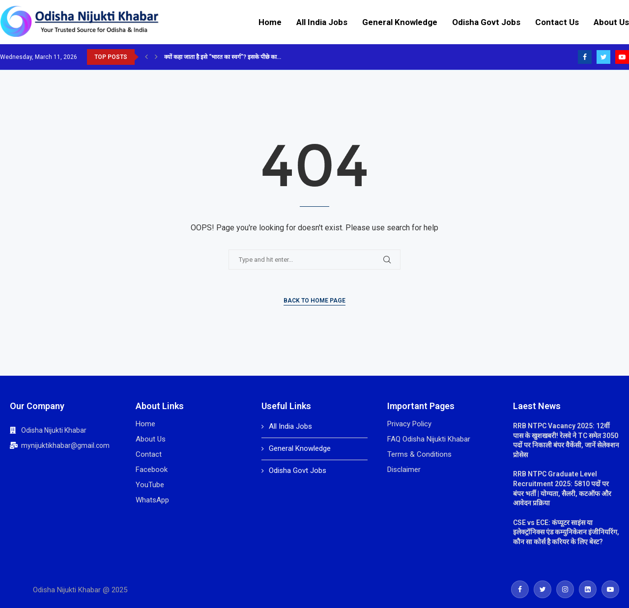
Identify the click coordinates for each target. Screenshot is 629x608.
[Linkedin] (587, 589)
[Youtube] (622, 57)
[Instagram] (565, 589)
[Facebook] (585, 57)
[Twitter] (603, 57)
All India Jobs (321, 22)
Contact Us (557, 22)
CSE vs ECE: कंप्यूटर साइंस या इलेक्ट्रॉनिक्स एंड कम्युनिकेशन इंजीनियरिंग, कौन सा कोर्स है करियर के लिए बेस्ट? (566, 532)
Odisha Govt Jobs (486, 22)
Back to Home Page (314, 300)
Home (270, 22)
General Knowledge (399, 22)
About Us (611, 22)
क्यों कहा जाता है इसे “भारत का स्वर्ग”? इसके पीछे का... (222, 57)
